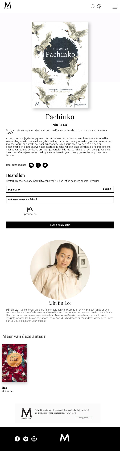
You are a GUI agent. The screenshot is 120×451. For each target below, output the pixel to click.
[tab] (30, 211)
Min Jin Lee (60, 303)
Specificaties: (30, 214)
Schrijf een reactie (60, 225)
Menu (114, 6)
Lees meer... (12, 155)
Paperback (14, 189)
